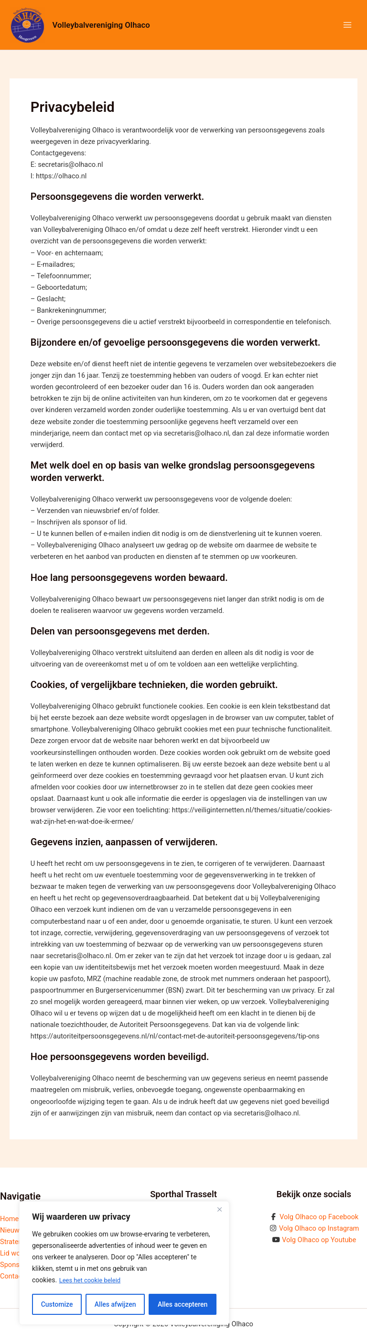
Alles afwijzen (115, 1304)
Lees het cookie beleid (92, 1280)
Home (9, 1218)
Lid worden (17, 1253)
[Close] (219, 1209)
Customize (57, 1304)
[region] (124, 1263)
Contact (12, 1276)
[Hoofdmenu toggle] (347, 25)
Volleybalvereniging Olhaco (105, 25)
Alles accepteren (182, 1304)
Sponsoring (17, 1264)
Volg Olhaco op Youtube (319, 1239)
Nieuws (11, 1230)
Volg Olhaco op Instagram (319, 1228)
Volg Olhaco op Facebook (319, 1217)
